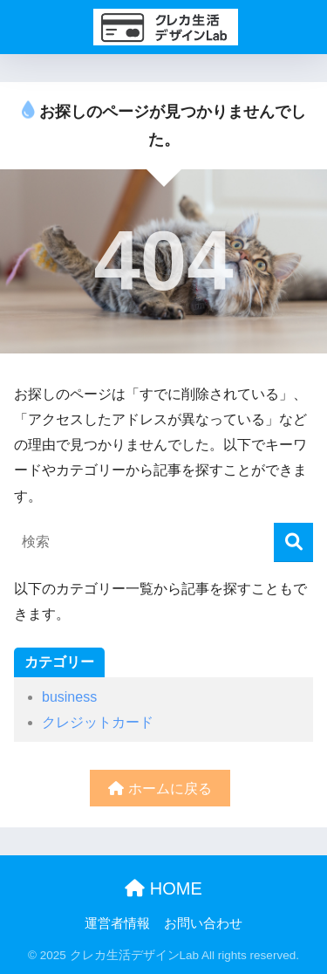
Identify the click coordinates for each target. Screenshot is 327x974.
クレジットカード (97, 722)
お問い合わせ (203, 923)
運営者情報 (117, 923)
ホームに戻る (159, 788)
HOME (163, 888)
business (69, 696)
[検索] (293, 542)
